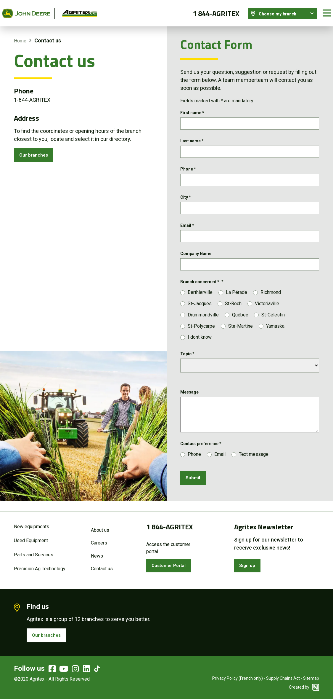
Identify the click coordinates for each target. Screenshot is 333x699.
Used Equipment (31, 537)
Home (20, 35)
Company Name (195, 256)
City (185, 196)
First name (192, 107)
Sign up (249, 562)
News (97, 553)
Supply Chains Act (283, 678)
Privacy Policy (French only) (237, 678)
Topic (187, 357)
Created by (304, 687)
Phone (188, 167)
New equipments (31, 522)
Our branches (36, 151)
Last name (192, 137)
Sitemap (311, 678)
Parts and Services (33, 552)
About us (100, 525)
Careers (99, 539)
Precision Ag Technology (39, 566)
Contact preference (200, 447)
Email (187, 226)
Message (189, 396)
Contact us (102, 566)
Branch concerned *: (201, 285)
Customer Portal (172, 562)
